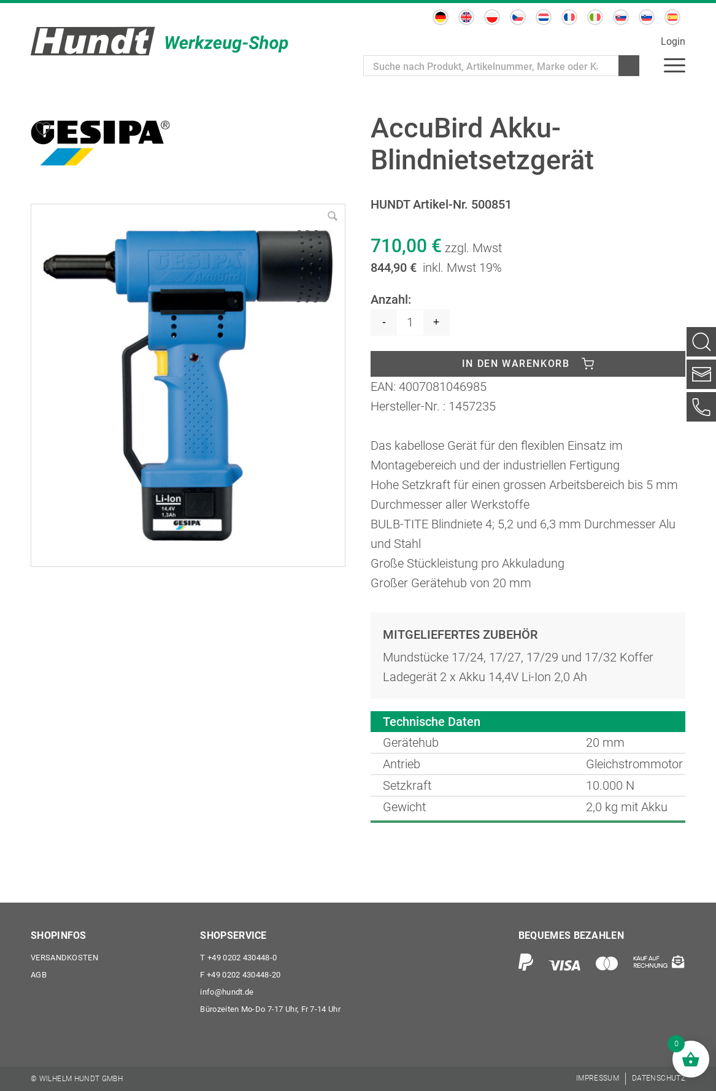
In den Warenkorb (516, 363)
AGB (39, 975)
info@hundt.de (226, 992)
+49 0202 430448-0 (238, 958)
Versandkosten (64, 958)
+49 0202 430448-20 (240, 975)
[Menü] (674, 64)
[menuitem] (440, 17)
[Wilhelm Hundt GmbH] (159, 41)
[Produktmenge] (410, 322)
